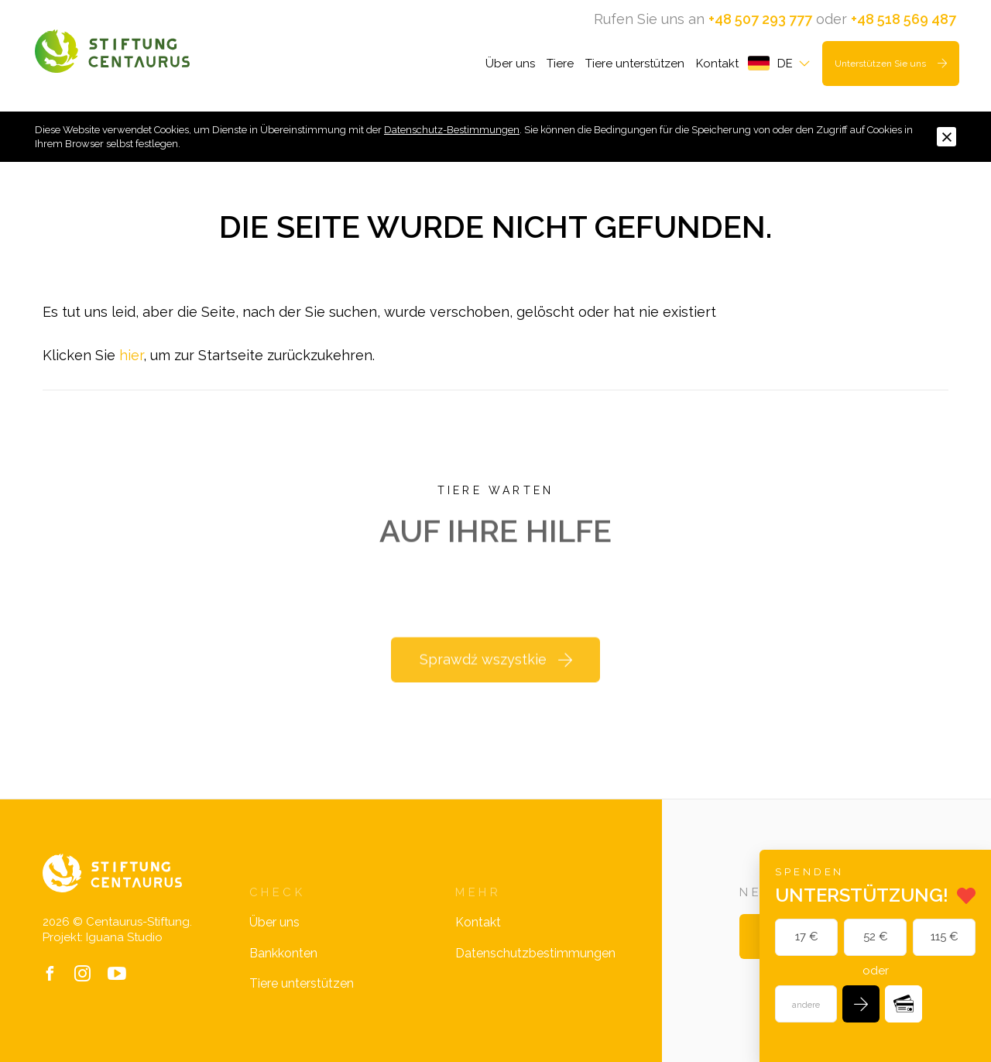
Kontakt (717, 63)
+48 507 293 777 (760, 19)
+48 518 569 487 (903, 19)
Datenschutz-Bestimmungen (452, 130)
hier (131, 355)
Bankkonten (283, 953)
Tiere (560, 63)
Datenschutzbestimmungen (535, 953)
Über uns (510, 63)
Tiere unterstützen (634, 63)
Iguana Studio (124, 937)
